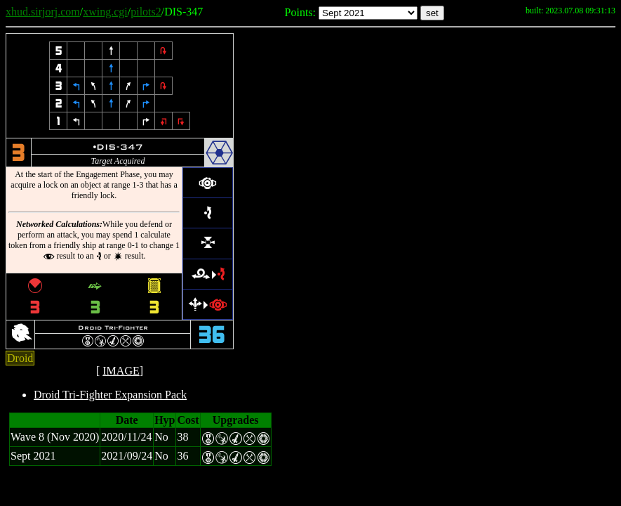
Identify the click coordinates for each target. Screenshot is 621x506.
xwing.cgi (105, 12)
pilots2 (146, 12)
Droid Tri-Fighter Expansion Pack (110, 395)
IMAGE (120, 371)
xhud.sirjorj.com (43, 12)
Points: (300, 12)
